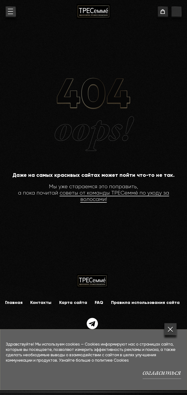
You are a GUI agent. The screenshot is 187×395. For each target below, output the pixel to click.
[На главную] (93, 11)
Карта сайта (73, 303)
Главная (14, 303)
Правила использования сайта (145, 303)
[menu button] (10, 12)
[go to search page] (176, 12)
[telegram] (92, 323)
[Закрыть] (170, 329)
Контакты (40, 303)
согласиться (162, 372)
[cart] (163, 12)
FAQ (99, 303)
